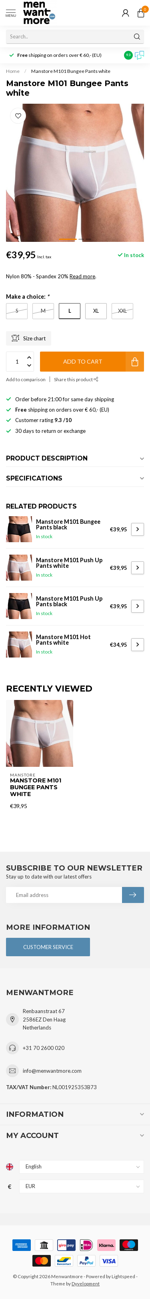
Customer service (48, 947)
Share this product (76, 379)
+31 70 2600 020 (43, 1048)
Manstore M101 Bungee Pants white (70, 71)
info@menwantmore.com (52, 1071)
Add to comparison (26, 379)
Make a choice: (27, 296)
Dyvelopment (86, 1283)
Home (13, 71)
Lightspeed (123, 1276)
